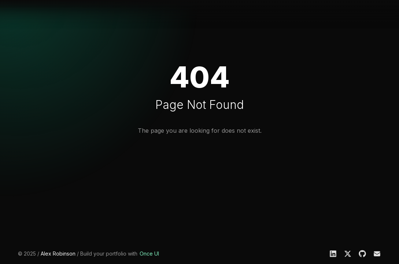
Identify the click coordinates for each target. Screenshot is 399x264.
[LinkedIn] (333, 253)
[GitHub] (362, 253)
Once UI (149, 253)
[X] (347, 253)
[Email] (377, 253)
